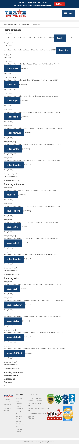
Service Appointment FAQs (20, 424)
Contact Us (19, 409)
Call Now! (59, 4)
